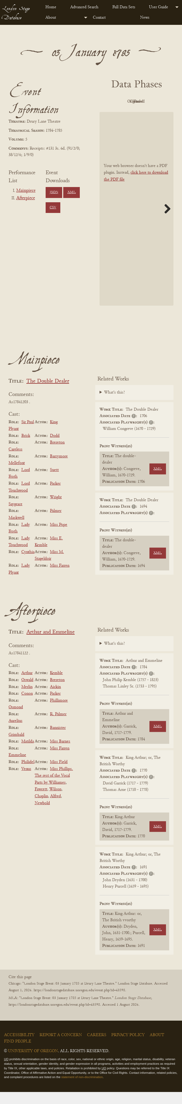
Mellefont (17, 475)
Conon (27, 705)
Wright (56, 509)
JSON (54, 192)
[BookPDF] (136, 220)
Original (149, 101)
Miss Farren (59, 578)
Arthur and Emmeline (50, 644)
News (144, 17)
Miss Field (59, 774)
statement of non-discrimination (82, 1089)
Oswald (27, 692)
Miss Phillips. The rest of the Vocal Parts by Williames (54, 788)
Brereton (57, 455)
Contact (99, 17)
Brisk (25, 448)
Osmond (16, 719)
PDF (121, 101)
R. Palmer (58, 726)
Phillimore (59, 712)
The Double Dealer (47, 393)
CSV (53, 207)
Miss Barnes (60, 753)
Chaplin (41, 808)
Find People (17, 1053)
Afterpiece (25, 198)
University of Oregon (33, 1063)
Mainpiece (25, 190)
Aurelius (15, 733)
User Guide (158, 7)
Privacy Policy (128, 1047)
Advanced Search (84, 7)
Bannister (58, 740)
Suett (54, 482)
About (50, 17)
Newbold (42, 815)
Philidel (27, 774)
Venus (26, 781)
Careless (15, 461)
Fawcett (41, 801)
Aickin (55, 699)
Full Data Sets (123, 7)
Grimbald (16, 747)
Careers (96, 1047)
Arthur (27, 685)
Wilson (55, 801)
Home (50, 7)
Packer (55, 495)
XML (72, 192)
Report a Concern (60, 1047)
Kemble (56, 685)
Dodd (55, 448)
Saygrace (15, 516)
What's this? (114, 405)
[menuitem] (53, 7)
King (54, 434)
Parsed (150, 114)
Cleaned (120, 114)
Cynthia (27, 564)
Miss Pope (58, 537)
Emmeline (17, 767)
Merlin (27, 699)
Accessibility (19, 1047)
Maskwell (16, 530)
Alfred (55, 808)
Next (165, 220)
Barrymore (59, 468)
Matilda (27, 753)
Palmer (55, 523)
